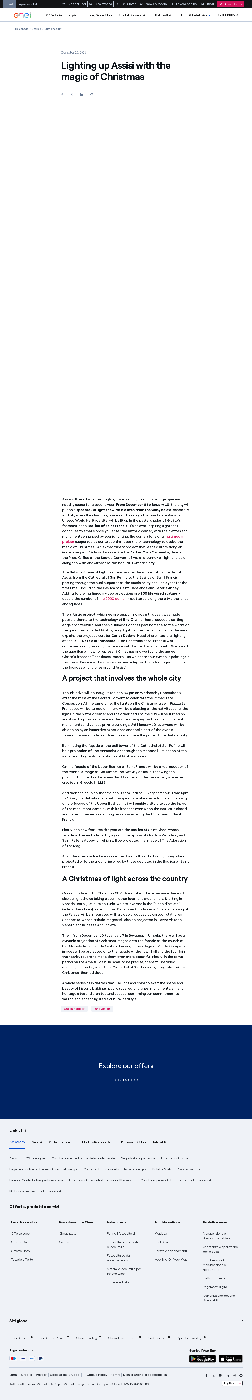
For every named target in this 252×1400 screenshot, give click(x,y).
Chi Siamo (125, 3)
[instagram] (234, 1375)
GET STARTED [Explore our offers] (125, 1080)
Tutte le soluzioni (119, 1282)
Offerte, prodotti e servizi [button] (34, 1206)
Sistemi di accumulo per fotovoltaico (124, 1271)
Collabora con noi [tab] (62, 1142)
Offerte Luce (20, 1233)
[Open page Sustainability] (53, 28)
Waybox (161, 1233)
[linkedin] (227, 1375)
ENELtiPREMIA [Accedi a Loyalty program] (228, 15)
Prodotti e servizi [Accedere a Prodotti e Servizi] (133, 15)
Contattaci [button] (91, 1169)
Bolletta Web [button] (161, 1169)
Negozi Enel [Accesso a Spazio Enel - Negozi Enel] (74, 3)
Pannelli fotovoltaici (121, 1233)
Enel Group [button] (23, 1338)
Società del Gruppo (65, 1375)
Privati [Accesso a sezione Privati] (9, 4)
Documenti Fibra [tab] (133, 1142)
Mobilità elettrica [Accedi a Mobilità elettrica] (196, 15)
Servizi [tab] (37, 1142)
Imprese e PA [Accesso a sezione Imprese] (27, 4)
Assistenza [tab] (17, 1142)
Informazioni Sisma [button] (174, 1158)
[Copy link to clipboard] (91, 94)
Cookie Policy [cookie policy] (97, 1375)
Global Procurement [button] (125, 1338)
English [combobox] (229, 1383)
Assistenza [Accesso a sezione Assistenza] (100, 3)
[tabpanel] (126, 1175)
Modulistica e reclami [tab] (98, 1142)
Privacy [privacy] (41, 1375)
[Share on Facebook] (62, 94)
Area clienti (231, 4)
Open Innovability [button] (191, 1338)
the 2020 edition (113, 598)
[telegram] (241, 1375)
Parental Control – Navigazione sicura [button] (36, 1180)
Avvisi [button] (13, 1158)
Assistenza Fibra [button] (189, 1169)
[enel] (22, 15)
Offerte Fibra (20, 1251)
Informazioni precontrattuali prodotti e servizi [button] (101, 1180)
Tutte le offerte (22, 1259)
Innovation (102, 1009)
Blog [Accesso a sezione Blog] (207, 3)
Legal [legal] (13, 1375)
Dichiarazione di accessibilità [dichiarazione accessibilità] (145, 1375)
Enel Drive (162, 1242)
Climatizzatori (68, 1233)
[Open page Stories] (36, 28)
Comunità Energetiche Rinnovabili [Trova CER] (219, 1298)
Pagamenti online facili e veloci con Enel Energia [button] (43, 1169)
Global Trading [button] (89, 1338)
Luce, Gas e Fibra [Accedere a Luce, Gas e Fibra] (99, 15)
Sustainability (74, 1009)
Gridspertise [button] (159, 1338)
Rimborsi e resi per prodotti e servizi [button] (35, 1191)
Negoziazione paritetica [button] (138, 1158)
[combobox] (232, 1383)
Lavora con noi (184, 3)
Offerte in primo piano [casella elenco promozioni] (63, 15)
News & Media (153, 3)
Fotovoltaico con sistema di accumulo (125, 1244)
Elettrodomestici (215, 1278)
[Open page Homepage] (21, 28)
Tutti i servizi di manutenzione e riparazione (214, 1265)
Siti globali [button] (19, 1320)
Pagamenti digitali (215, 1287)
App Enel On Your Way (171, 1259)
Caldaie (64, 1242)
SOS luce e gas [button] (34, 1158)
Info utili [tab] (159, 1142)
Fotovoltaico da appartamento (118, 1258)
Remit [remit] (115, 1375)
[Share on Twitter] (71, 94)
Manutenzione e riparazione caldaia (216, 1236)
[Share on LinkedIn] (81, 94)
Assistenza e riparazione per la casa (220, 1249)
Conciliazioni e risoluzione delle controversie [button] (83, 1158)
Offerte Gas (19, 1242)
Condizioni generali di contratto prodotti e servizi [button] (176, 1180)
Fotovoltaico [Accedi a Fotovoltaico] (165, 15)
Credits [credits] (26, 1375)
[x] (213, 1375)
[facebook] (206, 1375)
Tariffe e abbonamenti (171, 1251)
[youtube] (220, 1375)
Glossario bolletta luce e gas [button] (125, 1169)
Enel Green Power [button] (55, 1338)
